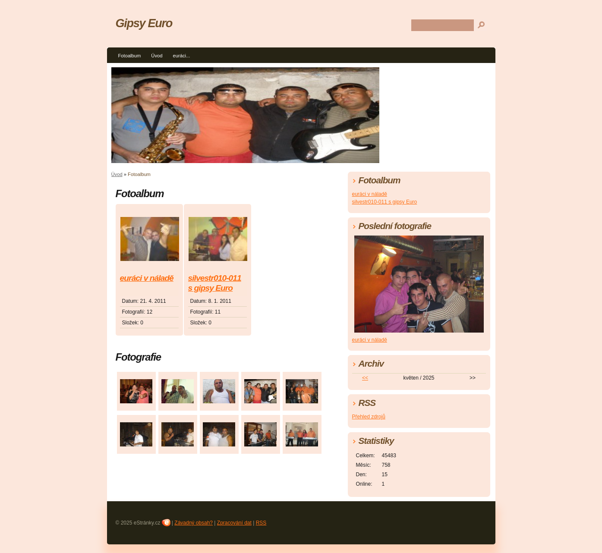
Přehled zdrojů (368, 417)
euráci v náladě (146, 278)
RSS (261, 523)
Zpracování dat (234, 523)
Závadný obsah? (193, 523)
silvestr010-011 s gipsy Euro (214, 282)
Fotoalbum (129, 55)
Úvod (156, 55)
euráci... (181, 55)
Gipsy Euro (144, 23)
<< (365, 378)
